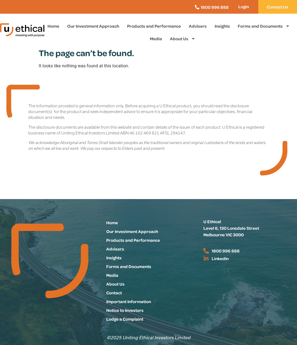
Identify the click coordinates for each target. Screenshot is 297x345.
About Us (182, 39)
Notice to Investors (125, 310)
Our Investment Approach (93, 26)
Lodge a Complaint (124, 319)
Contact (114, 292)
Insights (222, 26)
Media (156, 38)
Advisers (198, 26)
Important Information (128, 301)
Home (53, 26)
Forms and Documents (264, 26)
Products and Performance (154, 26)
